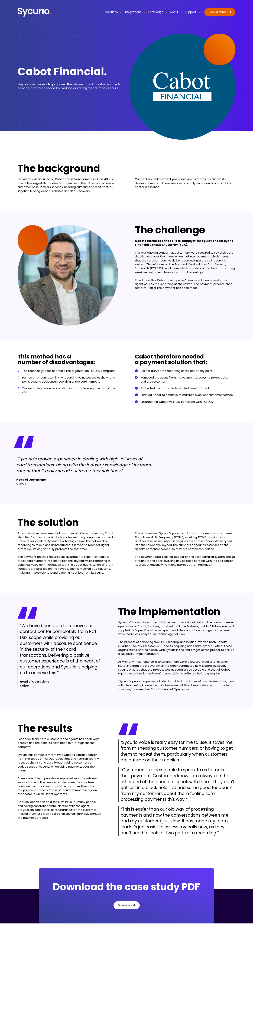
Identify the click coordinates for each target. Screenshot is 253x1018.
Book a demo (218, 12)
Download (125, 905)
